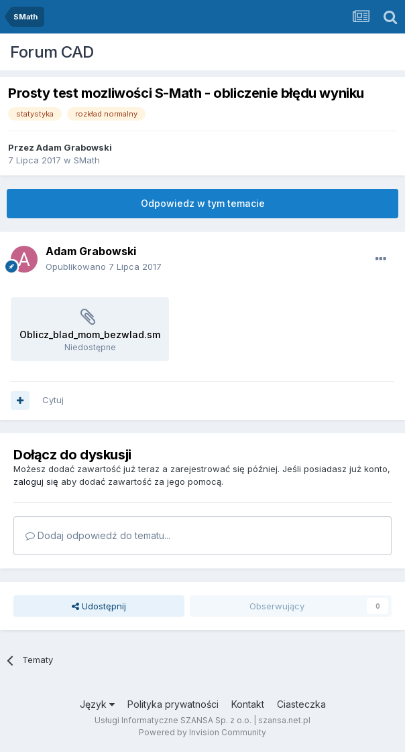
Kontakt (247, 704)
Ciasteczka (301, 704)
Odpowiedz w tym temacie (203, 203)
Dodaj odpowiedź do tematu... (97, 535)
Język (97, 704)
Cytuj (53, 399)
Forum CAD (52, 52)
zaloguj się (35, 481)
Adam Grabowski (74, 147)
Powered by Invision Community (202, 732)
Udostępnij (99, 606)
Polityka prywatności (173, 704)
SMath (87, 160)
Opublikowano (104, 266)
